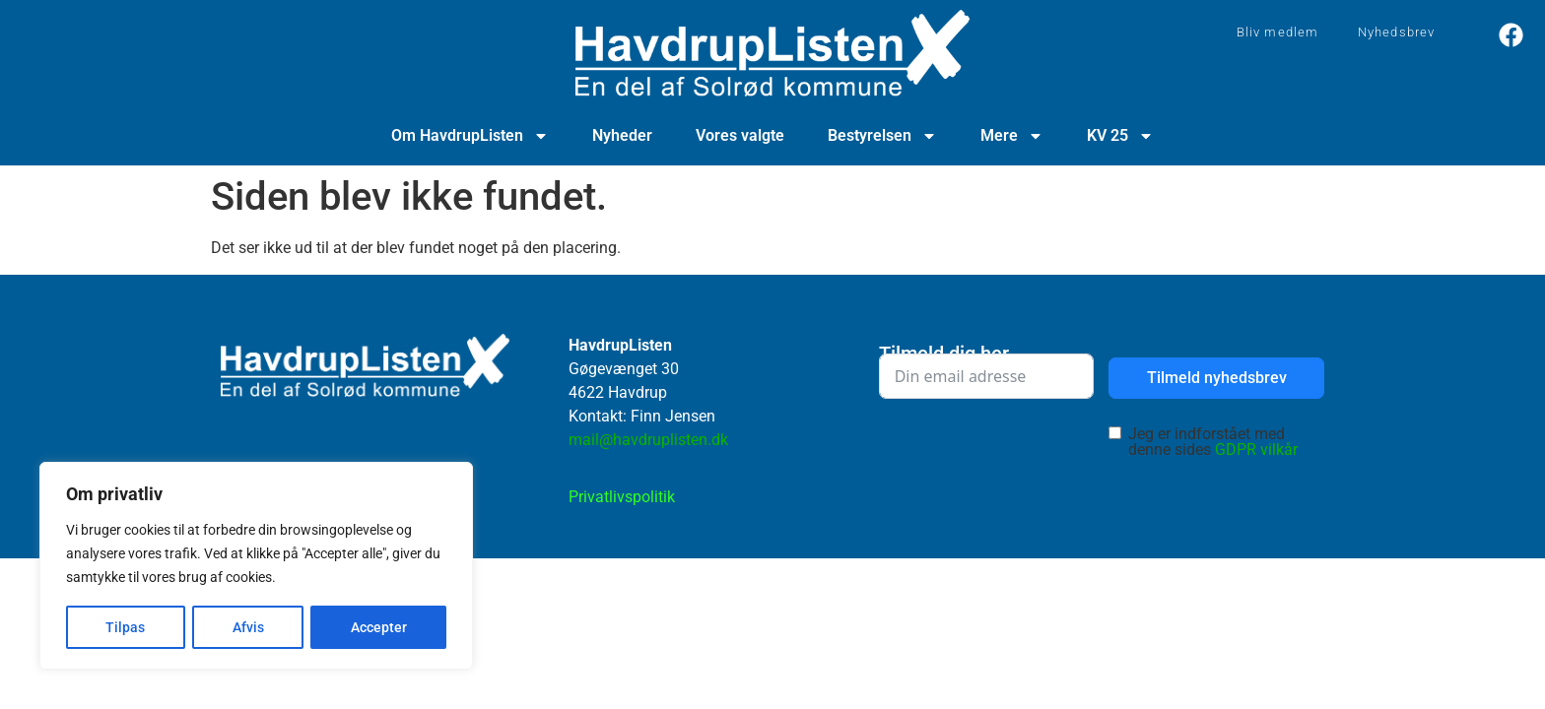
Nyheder (622, 135)
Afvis (247, 627)
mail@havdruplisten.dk (648, 439)
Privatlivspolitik (622, 496)
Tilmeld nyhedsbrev (1217, 377)
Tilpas (125, 627)
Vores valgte (740, 135)
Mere (1011, 136)
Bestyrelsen (882, 136)
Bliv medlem (1277, 32)
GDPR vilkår (1256, 449)
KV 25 (1120, 136)
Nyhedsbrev (1396, 32)
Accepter (379, 627)
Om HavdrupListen (470, 136)
